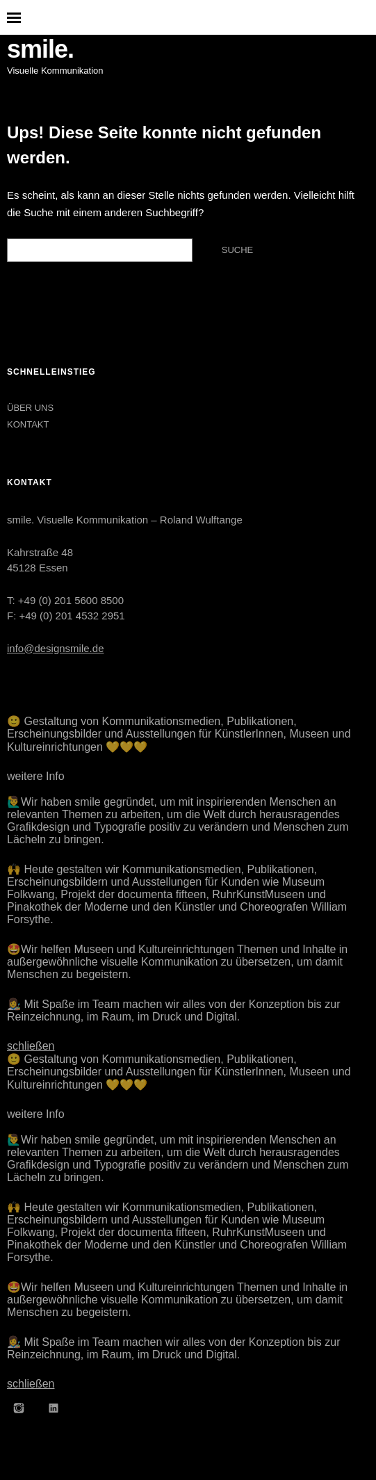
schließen (30, 1046)
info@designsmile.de (55, 648)
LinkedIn (53, 1407)
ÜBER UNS (30, 407)
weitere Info (36, 776)
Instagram (18, 1407)
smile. (40, 49)
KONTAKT (28, 424)
